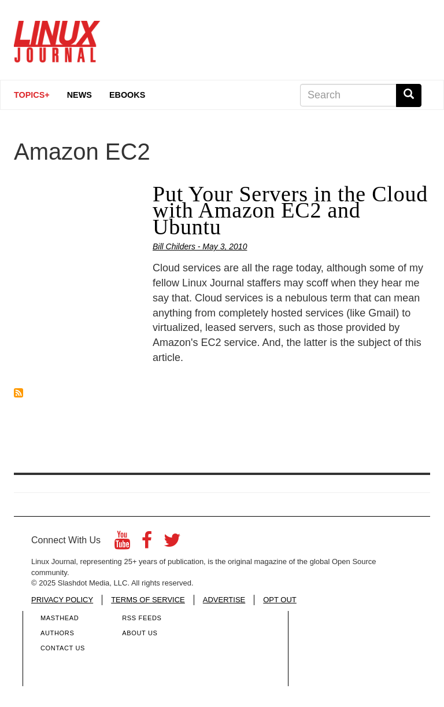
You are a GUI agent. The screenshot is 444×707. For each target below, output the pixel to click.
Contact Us (62, 648)
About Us (139, 632)
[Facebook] (147, 543)
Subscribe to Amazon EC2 (18, 392)
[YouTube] (122, 543)
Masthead (59, 617)
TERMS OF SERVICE (148, 599)
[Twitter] (172, 543)
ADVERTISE (224, 599)
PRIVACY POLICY (62, 599)
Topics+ (32, 95)
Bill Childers (174, 246)
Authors (57, 632)
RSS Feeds (141, 617)
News (79, 95)
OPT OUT (280, 599)
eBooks (127, 95)
